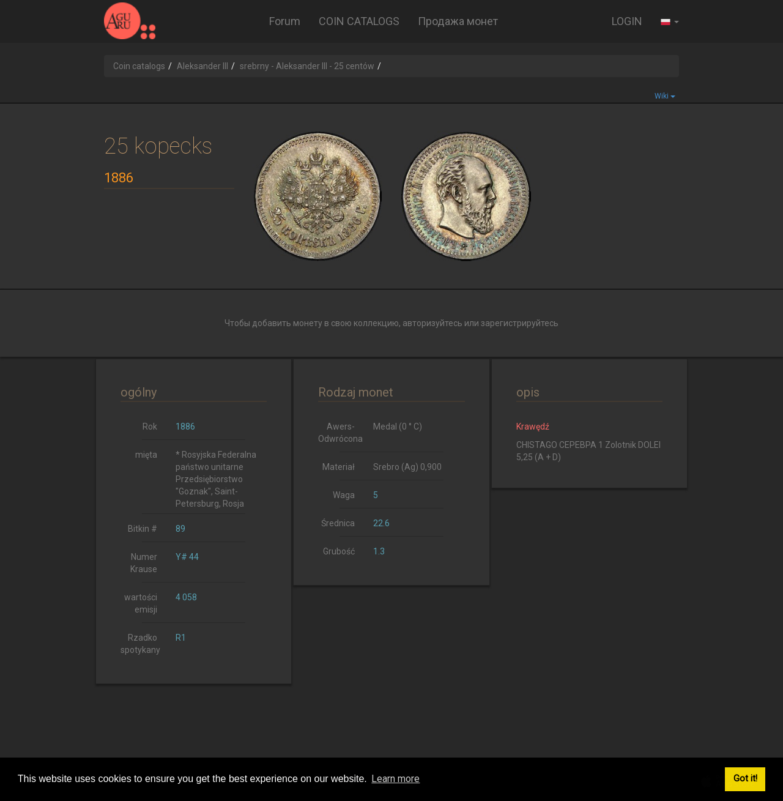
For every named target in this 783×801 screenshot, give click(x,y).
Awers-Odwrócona (340, 433)
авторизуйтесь (432, 323)
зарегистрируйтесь (519, 323)
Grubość (339, 551)
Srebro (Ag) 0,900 (407, 467)
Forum (284, 21)
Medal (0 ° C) (397, 426)
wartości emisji (140, 603)
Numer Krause (143, 563)
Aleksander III (202, 66)
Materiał (338, 467)
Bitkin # (142, 529)
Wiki (665, 96)
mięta (146, 455)
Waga (344, 495)
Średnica (338, 523)
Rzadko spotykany (140, 644)
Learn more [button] (395, 778)
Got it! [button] (745, 778)
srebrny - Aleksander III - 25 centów (307, 66)
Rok (150, 426)
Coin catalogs (139, 66)
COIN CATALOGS (359, 21)
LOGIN (627, 21)
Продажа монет (458, 21)
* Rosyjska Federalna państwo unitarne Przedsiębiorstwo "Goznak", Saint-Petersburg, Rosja (216, 479)
